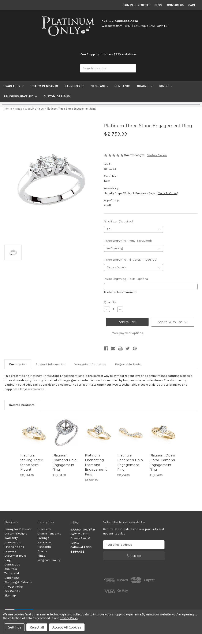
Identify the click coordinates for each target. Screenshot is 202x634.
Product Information (50, 364)
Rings (165, 86)
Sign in (128, 5)
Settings (14, 627)
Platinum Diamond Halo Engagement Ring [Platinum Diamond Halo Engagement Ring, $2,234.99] (65, 462)
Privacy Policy (13, 586)
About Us (10, 569)
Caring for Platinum (17, 529)
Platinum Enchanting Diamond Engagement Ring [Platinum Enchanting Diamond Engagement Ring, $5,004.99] (96, 464)
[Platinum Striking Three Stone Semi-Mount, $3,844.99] (34, 432)
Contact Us (175, 5)
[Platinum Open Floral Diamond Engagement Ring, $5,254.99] (163, 432)
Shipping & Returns (18, 582)
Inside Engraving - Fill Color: (130, 259)
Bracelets (13, 86)
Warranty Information (90, 364)
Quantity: (110, 302)
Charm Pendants (44, 86)
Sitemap (10, 595)
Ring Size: (119, 221)
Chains (144, 86)
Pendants (122, 86)
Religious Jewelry (20, 96)
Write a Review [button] (157, 155)
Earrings (74, 86)
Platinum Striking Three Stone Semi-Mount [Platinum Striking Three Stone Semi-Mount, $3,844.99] (31, 462)
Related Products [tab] (21, 405)
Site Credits (12, 591)
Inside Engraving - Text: (126, 278)
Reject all (37, 627)
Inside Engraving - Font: (128, 240)
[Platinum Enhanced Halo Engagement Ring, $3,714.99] (131, 432)
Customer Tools (15, 555)
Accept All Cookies (66, 627)
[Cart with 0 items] (192, 5)
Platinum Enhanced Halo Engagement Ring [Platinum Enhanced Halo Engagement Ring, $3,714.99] (130, 462)
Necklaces (99, 86)
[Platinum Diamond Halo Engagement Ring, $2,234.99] (66, 432)
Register (143, 5)
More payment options (127, 333)
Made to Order (167, 193)
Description (17, 364)
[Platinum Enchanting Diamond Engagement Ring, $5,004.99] (99, 432)
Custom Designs (57, 96)
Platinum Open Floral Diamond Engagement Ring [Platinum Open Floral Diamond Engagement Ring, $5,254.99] (162, 462)
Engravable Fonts (128, 364)
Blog (158, 5)
